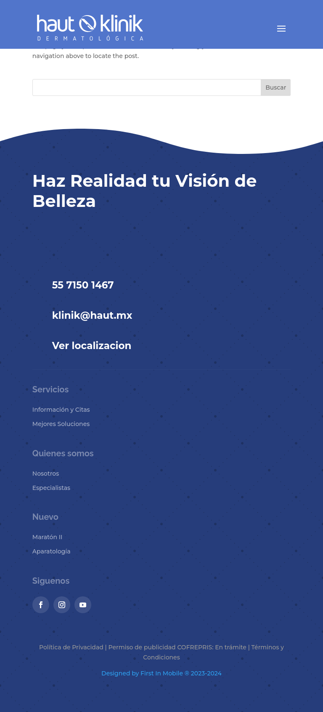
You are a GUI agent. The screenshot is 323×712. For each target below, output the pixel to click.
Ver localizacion (92, 346)
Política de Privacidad (71, 647)
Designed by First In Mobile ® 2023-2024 (161, 673)
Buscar (275, 87)
